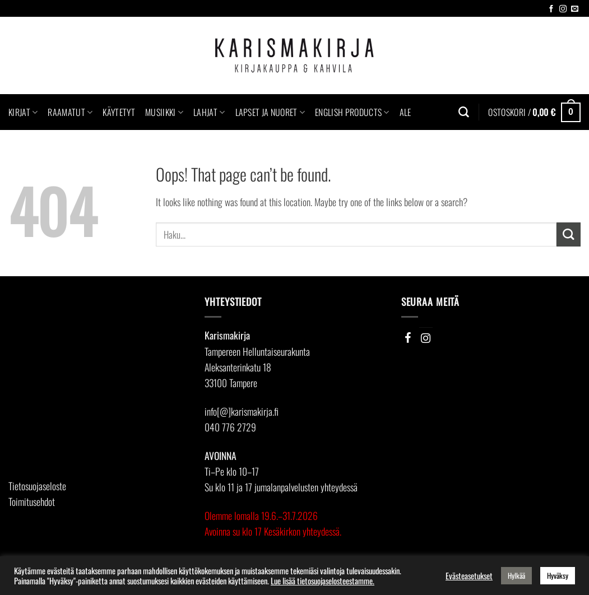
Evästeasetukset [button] (469, 576)
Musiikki (164, 112)
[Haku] (463, 112)
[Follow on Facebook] (551, 9)
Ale (405, 112)
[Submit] (568, 234)
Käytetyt (119, 112)
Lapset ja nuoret (270, 112)
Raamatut (70, 112)
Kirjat (23, 112)
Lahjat (209, 112)
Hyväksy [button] (557, 575)
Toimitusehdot (31, 501)
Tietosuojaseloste (37, 485)
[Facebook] (408, 338)
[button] (534, 112)
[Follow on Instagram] (563, 9)
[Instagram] (426, 338)
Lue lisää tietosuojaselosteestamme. (322, 581)
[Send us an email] (574, 9)
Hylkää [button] (516, 575)
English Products (352, 112)
